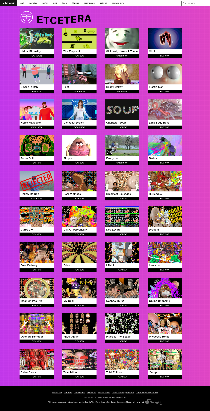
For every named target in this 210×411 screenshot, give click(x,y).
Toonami (45, 3)
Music (55, 3)
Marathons (33, 3)
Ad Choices (68, 392)
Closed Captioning (118, 392)
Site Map (154, 392)
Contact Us (130, 392)
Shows (22, 3)
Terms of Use (91, 392)
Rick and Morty (118, 3)
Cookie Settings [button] (79, 392)
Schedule (75, 3)
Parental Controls (104, 392)
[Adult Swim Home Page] (8, 3)
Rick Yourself (89, 3)
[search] (205, 3)
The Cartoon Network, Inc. (103, 397)
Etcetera (103, 3)
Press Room (140, 392)
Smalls (64, 3)
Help (148, 392)
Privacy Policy (57, 392)
